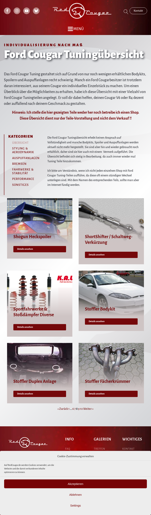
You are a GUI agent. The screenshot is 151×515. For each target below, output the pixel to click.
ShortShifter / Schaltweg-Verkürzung (108, 239)
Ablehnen (75, 494)
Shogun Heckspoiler (32, 236)
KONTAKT (128, 449)
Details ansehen (25, 249)
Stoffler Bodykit (100, 309)
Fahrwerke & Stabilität (23, 171)
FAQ (67, 449)
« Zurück (62, 408)
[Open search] (126, 11)
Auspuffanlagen (26, 158)
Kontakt (138, 10)
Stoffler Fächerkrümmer (107, 381)
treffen (99, 449)
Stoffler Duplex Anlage (34, 381)
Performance (23, 179)
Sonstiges (20, 184)
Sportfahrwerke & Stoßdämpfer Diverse (33, 312)
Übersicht (20, 142)
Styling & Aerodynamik (23, 150)
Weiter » (88, 408)
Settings (75, 505)
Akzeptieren (75, 484)
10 (81, 408)
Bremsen (19, 163)
